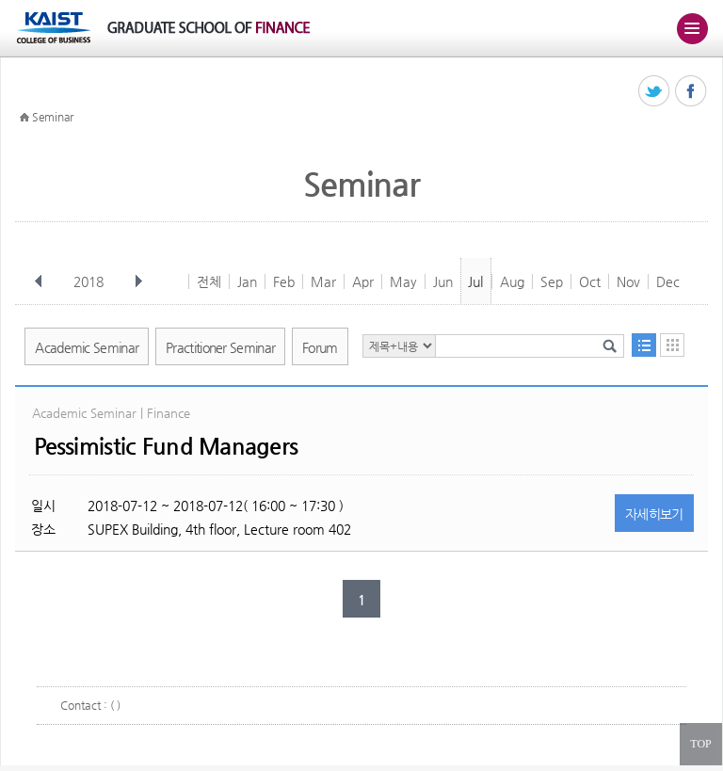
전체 (209, 281)
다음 (138, 281)
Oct (590, 281)
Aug (512, 281)
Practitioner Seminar (220, 347)
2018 (90, 281)
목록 (644, 345)
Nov (628, 281)
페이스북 (691, 91)
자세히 (654, 514)
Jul (475, 281)
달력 (672, 345)
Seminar (52, 116)
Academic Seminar (86, 347)
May (403, 281)
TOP (700, 743)
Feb (284, 281)
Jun (443, 281)
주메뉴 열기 (692, 28)
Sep (551, 281)
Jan (247, 281)
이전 (38, 281)
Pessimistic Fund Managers (165, 446)
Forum (320, 347)
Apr (363, 281)
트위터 (654, 91)
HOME (24, 117)
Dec (668, 281)
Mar (323, 281)
